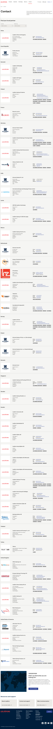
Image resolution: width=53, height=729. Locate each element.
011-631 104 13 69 (38, 233)
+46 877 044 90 (39, 516)
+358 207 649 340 (40, 94)
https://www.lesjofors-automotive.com (42, 601)
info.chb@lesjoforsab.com (40, 534)
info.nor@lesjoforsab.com (40, 472)
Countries (2, 23)
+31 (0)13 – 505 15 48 (39, 272)
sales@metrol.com (39, 610)
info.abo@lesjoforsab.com (41, 95)
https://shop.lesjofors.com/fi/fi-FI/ (42, 96)
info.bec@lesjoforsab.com (40, 576)
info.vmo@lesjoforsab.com (40, 426)
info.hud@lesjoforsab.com (40, 600)
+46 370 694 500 (38, 425)
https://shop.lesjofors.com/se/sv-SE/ (43, 496)
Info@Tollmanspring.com (40, 661)
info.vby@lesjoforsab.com (40, 482)
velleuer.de (38, 165)
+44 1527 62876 (38, 563)
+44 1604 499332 (39, 609)
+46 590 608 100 (38, 436)
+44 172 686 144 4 (39, 586)
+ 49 (39, 139)
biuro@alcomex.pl (39, 340)
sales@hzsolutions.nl (39, 273)
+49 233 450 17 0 (39, 151)
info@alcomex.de (38, 130)
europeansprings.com (40, 577)
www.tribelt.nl (38, 297)
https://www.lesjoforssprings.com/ (42, 589)
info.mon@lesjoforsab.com (40, 461)
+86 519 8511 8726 (39, 36)
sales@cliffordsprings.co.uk (40, 564)
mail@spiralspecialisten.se (40, 517)
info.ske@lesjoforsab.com (41, 322)
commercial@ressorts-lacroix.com (41, 115)
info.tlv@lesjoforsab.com (40, 81)
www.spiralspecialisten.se (40, 518)
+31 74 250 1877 (38, 295)
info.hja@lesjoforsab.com (40, 449)
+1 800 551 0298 (38, 637)
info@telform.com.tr (39, 549)
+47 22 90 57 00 (39, 321)
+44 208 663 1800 (39, 575)
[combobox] (7, 26)
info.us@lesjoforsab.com (40, 234)
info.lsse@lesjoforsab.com (41, 285)
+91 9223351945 (39, 190)
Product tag (15, 23)
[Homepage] (4, 1)
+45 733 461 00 (38, 79)
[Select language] (44, 2)
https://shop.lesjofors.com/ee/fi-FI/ (42, 98)
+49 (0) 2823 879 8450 (39, 129)
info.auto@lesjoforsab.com (40, 414)
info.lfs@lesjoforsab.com (40, 438)
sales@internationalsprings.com (41, 191)
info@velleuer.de (39, 164)
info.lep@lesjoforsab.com (40, 208)
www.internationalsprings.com (41, 192)
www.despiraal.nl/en (39, 309)
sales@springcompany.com (40, 626)
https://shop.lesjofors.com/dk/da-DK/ (43, 70)
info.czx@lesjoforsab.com (40, 37)
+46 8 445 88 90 (39, 493)
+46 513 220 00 (38, 448)
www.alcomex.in (39, 181)
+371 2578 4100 (38, 206)
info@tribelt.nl (38, 296)
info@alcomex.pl (38, 352)
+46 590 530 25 (38, 471)
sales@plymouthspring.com (40, 648)
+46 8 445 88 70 (38, 505)
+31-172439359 (38, 261)
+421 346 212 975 (38, 397)
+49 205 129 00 (39, 163)
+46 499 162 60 (38, 459)
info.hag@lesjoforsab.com (40, 140)
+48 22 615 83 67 (38, 339)
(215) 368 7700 (38, 625)
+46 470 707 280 (38, 413)
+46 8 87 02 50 (38, 481)
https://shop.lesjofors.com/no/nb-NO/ (43, 323)
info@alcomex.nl (38, 251)
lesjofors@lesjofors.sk (39, 399)
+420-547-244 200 (39, 52)
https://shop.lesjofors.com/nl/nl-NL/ (43, 286)
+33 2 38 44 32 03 (39, 113)
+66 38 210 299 (38, 532)
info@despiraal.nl (39, 308)
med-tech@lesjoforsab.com (42, 383)
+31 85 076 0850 (40, 284)
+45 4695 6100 (39, 67)
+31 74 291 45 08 (39, 307)
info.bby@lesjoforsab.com (41, 69)
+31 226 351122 (38, 249)
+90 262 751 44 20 (39, 548)
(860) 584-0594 (38, 647)
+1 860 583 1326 (38, 660)
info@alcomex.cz (38, 54)
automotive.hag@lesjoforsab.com (41, 153)
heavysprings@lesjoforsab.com (41, 588)
